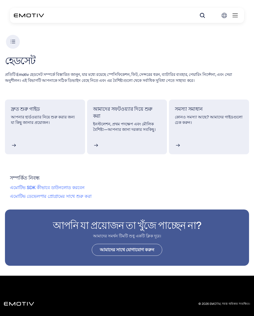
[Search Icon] (202, 15)
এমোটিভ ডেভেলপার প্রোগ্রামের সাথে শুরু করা (51, 196)
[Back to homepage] (29, 15)
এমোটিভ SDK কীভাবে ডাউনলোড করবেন (47, 187)
